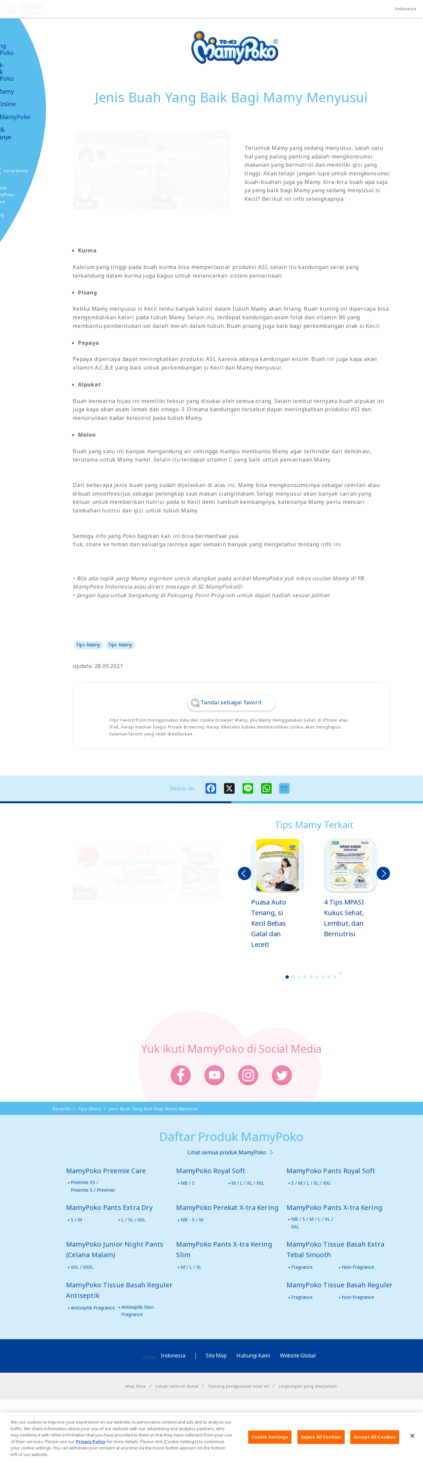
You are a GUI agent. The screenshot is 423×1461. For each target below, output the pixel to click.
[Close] (412, 1445)
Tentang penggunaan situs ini (238, 1386)
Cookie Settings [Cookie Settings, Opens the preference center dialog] (269, 1447)
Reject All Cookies (321, 1447)
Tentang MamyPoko (25, 49)
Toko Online (26, 104)
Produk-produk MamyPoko (25, 72)
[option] (277, 894)
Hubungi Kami (253, 1355)
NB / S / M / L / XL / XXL (312, 1222)
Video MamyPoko (33, 117)
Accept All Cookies (375, 1447)
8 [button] (329, 977)
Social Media (42, 171)
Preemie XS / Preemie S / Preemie (93, 1186)
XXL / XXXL (82, 1267)
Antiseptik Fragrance (93, 1308)
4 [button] (305, 977)
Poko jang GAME (20, 217)
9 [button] (335, 977)
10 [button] (341, 973)
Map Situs (136, 1386)
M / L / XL (191, 1267)
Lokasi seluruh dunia (176, 1386)
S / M (76, 1220)
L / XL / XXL (133, 1220)
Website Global (298, 1355)
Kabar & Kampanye (23, 133)
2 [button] (293, 977)
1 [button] (287, 977)
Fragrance (302, 1267)
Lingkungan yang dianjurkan (308, 1386)
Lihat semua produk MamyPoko (226, 1152)
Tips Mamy (25, 91)
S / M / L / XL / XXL (311, 1183)
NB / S (188, 1183)
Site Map (216, 1355)
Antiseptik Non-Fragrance (138, 1310)
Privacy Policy (90, 1451)
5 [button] (311, 977)
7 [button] (323, 977)
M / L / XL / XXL (247, 1183)
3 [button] (299, 977)
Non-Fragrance (358, 1267)
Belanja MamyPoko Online (30, 194)
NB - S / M (192, 1220)
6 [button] (317, 977)
